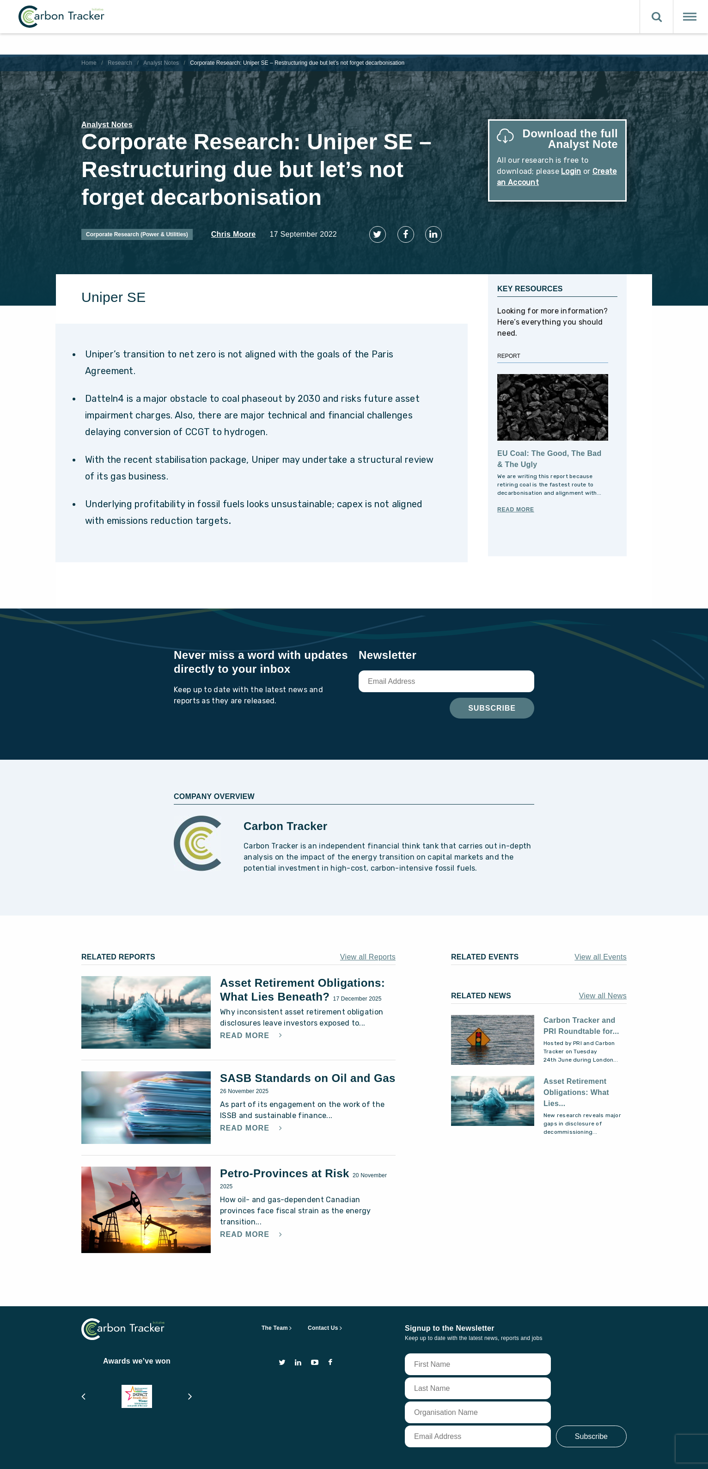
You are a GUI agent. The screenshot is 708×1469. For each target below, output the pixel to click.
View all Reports (368, 949)
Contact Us (323, 1320)
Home (89, 63)
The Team (275, 1320)
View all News (603, 988)
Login (571, 171)
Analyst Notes (161, 63)
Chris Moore (233, 234)
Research (120, 63)
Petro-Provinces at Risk (286, 1166)
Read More (515, 502)
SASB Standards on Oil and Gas (308, 1070)
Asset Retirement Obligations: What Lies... (576, 1085)
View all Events (600, 949)
